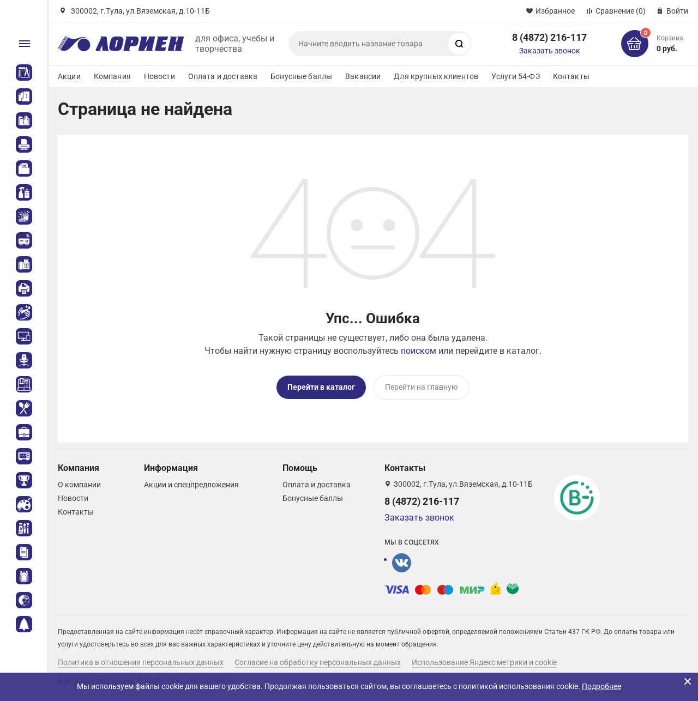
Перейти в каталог (321, 387)
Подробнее (601, 686)
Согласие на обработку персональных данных (317, 662)
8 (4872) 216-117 (549, 37)
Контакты (571, 76)
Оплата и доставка (222, 76)
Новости (159, 76)
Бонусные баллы (301, 76)
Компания (112, 76)
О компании (79, 484)
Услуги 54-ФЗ (515, 76)
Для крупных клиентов (436, 76)
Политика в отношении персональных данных (141, 662)
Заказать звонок (549, 50)
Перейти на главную (421, 387)
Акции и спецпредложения (191, 484)
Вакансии (363, 76)
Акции (69, 76)
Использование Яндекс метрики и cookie (484, 662)
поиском (418, 351)
